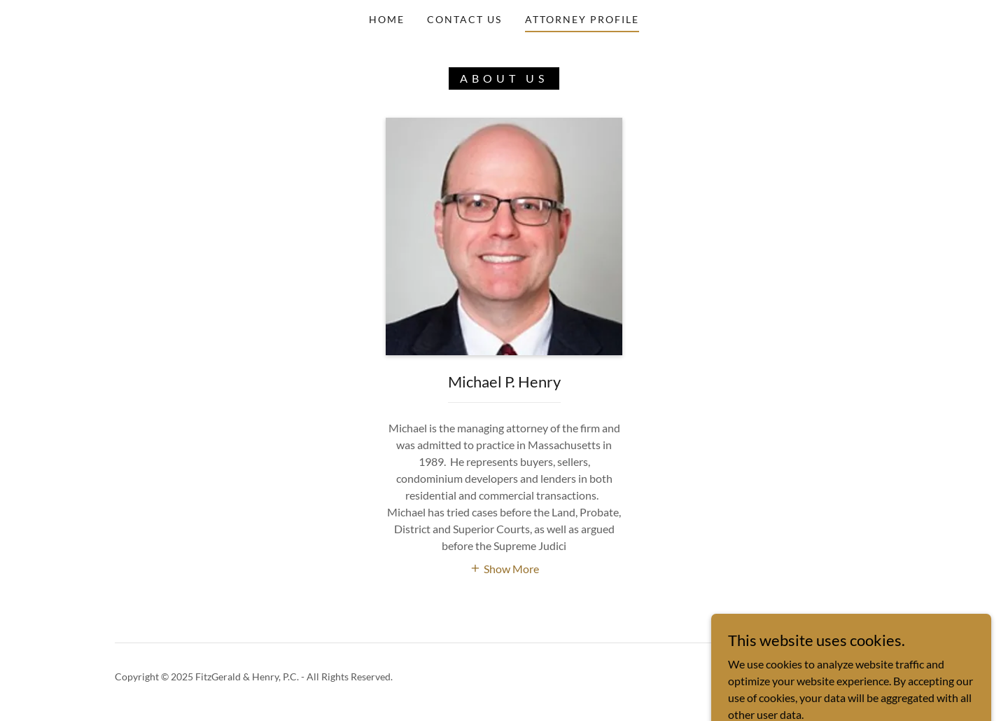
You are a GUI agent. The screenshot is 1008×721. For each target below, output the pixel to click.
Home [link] (387, 19)
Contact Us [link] (464, 19)
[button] (504, 567)
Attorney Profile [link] (582, 19)
